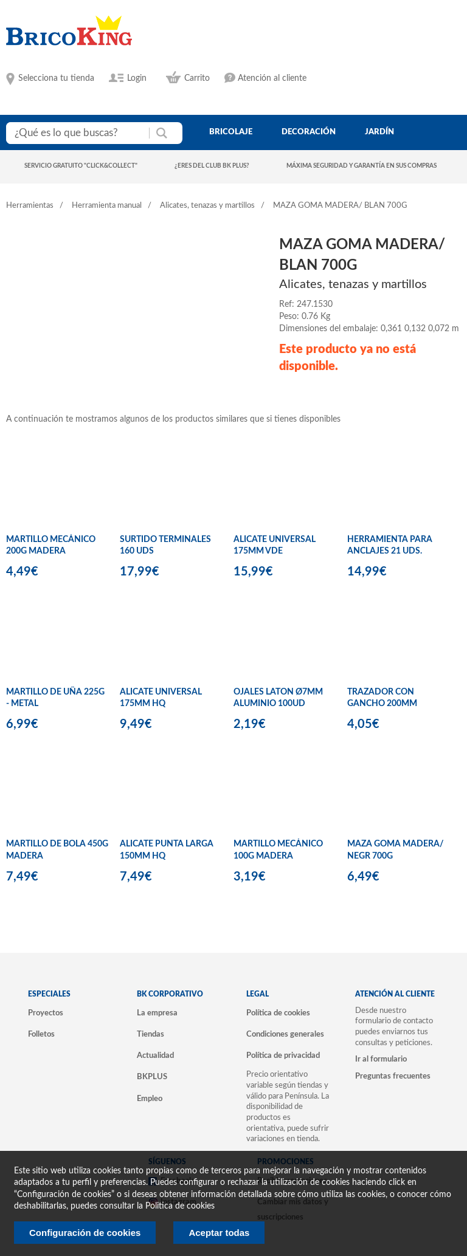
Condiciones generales (285, 1034)
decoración (309, 132)
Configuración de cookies (84, 1232)
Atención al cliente (272, 78)
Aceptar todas (219, 1232)
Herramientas (30, 206)
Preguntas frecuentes (393, 1076)
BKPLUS (152, 1076)
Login (137, 78)
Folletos (41, 1034)
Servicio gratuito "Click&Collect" (80, 166)
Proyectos (45, 1013)
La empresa (157, 1013)
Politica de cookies (180, 1206)
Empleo (149, 1098)
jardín (379, 132)
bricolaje (230, 132)
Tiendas (150, 1034)
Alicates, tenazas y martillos (207, 206)
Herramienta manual (107, 206)
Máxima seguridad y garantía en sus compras (361, 166)
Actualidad (155, 1055)
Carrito (197, 78)
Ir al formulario (381, 1059)
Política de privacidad (283, 1055)
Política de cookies (278, 1013)
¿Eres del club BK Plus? (212, 166)
